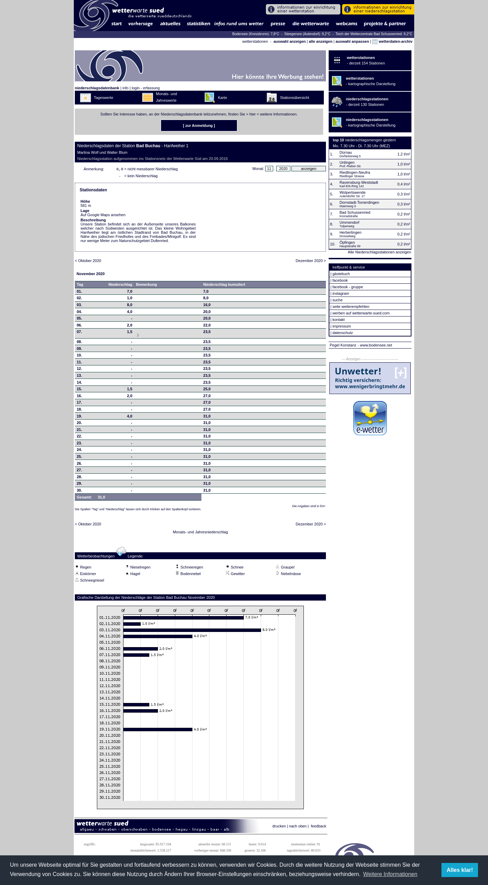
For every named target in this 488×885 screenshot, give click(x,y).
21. (79, 431)
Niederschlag (120, 286)
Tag (80, 286)
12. (79, 370)
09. (79, 350)
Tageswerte (103, 97)
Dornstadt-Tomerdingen (359, 202)
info (125, 88)
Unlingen (346, 162)
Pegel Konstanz (343, 345)
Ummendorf (349, 222)
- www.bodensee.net (375, 345)
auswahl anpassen (352, 41)
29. (79, 485)
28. (79, 478)
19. (79, 417)
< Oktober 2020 (88, 262)
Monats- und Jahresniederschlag (200, 533)
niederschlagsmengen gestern (370, 140)
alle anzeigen (320, 41)
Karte (222, 97)
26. (79, 465)
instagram (340, 293)
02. (79, 299)
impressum (341, 326)
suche (337, 300)
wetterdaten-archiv (392, 41)
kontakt (338, 320)
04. (79, 313)
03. (79, 306)
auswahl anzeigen (289, 41)
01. (79, 293)
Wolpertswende (352, 192)
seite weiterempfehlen (350, 306)
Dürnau (345, 152)
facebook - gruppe (347, 287)
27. (79, 471)
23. (79, 444)
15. (79, 390)
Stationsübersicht (294, 97)
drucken (279, 827)
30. (79, 492)
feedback (318, 827)
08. (79, 343)
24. (79, 451)
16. (79, 397)
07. (79, 333)
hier (252, 114)
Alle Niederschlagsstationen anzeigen (379, 252)
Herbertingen (350, 232)
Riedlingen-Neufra (354, 172)
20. (79, 424)
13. (79, 377)
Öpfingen (347, 242)
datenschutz (342, 333)
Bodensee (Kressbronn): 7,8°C (256, 34)
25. (79, 458)
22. (79, 437)
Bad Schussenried (354, 212)
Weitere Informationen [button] (390, 874)
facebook (340, 280)
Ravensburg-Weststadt (358, 182)
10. (79, 356)
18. (79, 411)
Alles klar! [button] (460, 870)
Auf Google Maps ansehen (103, 216)
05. (79, 320)
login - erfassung (146, 88)
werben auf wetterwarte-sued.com (361, 313)
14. (79, 384)
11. (79, 363)
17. (79, 404)
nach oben (298, 827)
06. (79, 326)
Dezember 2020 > (311, 262)
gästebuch (341, 274)
